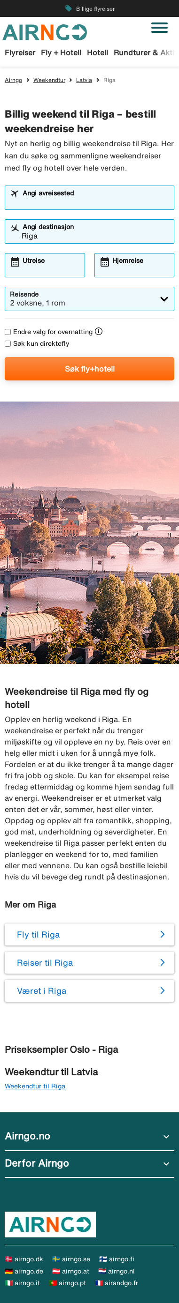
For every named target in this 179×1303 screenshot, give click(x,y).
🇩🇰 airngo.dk (24, 1259)
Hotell (97, 52)
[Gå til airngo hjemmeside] (44, 31)
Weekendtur (49, 80)
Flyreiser (20, 52)
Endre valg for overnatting (49, 331)
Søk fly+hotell (90, 368)
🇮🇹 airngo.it (22, 1283)
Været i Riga (41, 990)
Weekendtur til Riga (35, 1086)
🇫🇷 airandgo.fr (116, 1283)
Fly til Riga (38, 934)
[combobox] (95, 202)
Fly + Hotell (61, 52)
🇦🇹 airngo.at (70, 1271)
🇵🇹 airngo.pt (67, 1283)
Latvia (84, 80)
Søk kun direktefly (37, 343)
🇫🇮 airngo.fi (116, 1259)
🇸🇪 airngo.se (71, 1259)
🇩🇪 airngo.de (24, 1271)
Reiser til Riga (45, 962)
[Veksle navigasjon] (159, 27)
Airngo (13, 80)
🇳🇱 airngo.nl (116, 1271)
